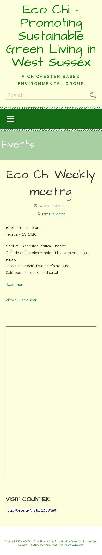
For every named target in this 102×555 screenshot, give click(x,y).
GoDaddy (78, 544)
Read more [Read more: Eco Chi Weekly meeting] (15, 284)
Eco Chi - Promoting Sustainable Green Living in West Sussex (51, 36)
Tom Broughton (53, 214)
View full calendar (21, 300)
